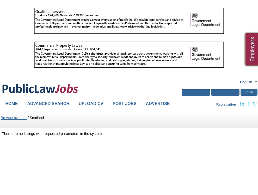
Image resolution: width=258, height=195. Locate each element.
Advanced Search (48, 103)
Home (11, 103)
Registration (226, 104)
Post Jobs (125, 103)
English (246, 82)
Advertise (158, 103)
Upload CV (91, 103)
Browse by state (14, 118)
